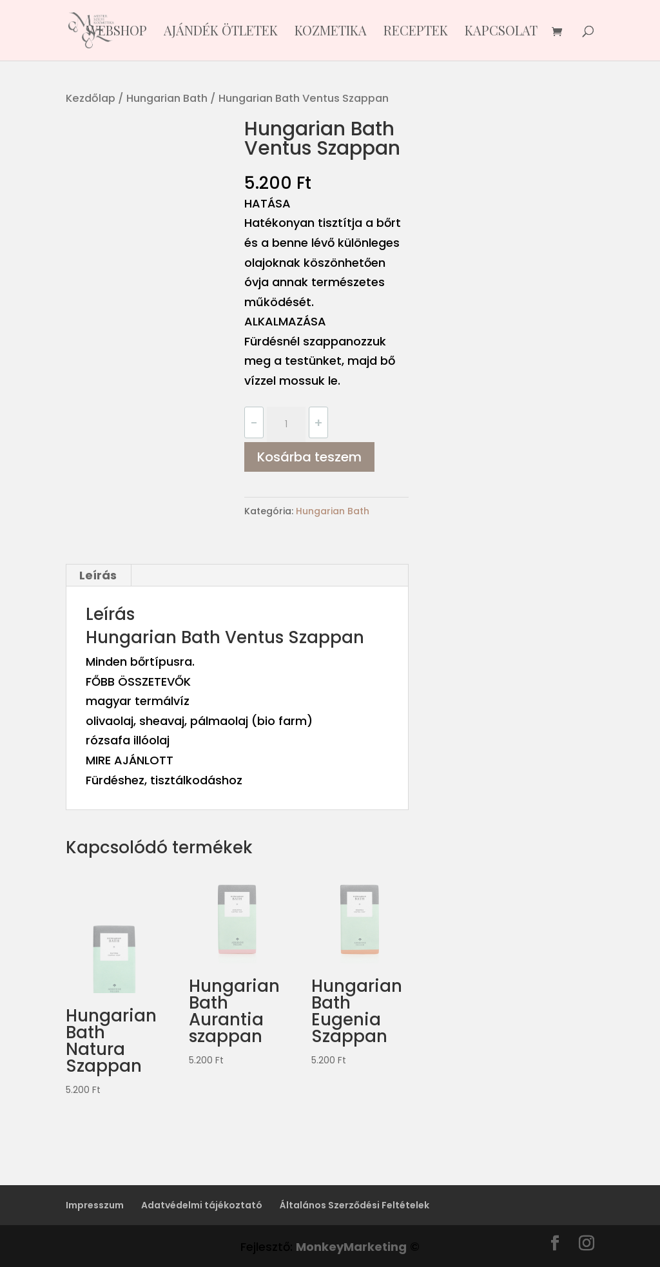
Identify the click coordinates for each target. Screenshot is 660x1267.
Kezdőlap (90, 98)
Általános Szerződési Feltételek (354, 1205)
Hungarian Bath (167, 98)
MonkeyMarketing (351, 1247)
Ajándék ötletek (221, 32)
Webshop (116, 32)
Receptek (415, 32)
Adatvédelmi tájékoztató (201, 1205)
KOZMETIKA (331, 32)
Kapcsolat (501, 32)
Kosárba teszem (309, 457)
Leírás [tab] (98, 575)
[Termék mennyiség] (286, 425)
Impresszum (95, 1205)
